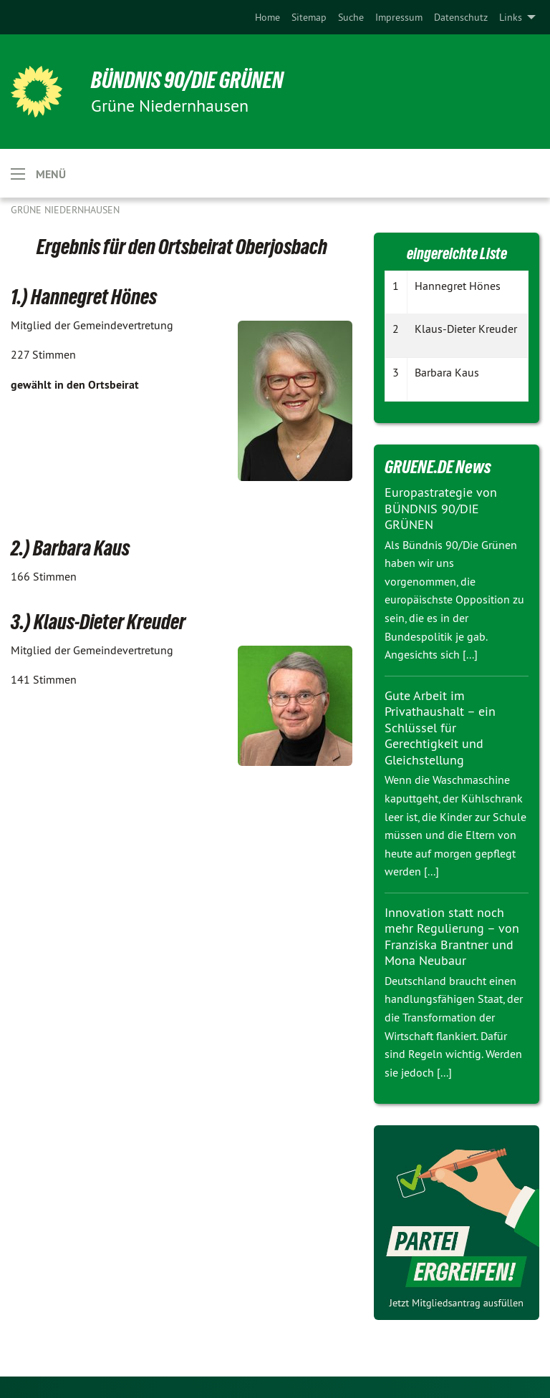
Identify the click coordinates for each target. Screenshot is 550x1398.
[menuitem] (267, 17)
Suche (351, 17)
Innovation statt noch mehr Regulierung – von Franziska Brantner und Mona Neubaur (452, 936)
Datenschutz (461, 17)
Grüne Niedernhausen (65, 209)
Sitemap (309, 17)
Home (267, 17)
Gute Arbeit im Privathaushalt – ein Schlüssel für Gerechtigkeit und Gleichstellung (440, 727)
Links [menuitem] (510, 17)
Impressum (399, 17)
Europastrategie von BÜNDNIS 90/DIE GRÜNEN (441, 508)
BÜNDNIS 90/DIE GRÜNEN (187, 80)
